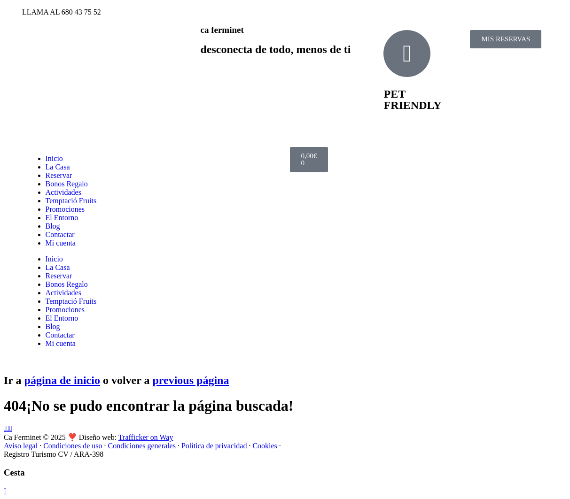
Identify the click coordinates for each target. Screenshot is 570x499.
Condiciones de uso (72, 446)
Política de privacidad (214, 446)
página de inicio (62, 380)
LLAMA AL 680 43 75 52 (61, 12)
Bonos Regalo (67, 184)
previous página (190, 380)
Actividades (63, 192)
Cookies (264, 446)
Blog (53, 226)
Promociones (65, 209)
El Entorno (62, 218)
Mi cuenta (61, 243)
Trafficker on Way (145, 437)
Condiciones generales (141, 446)
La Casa (58, 167)
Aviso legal (21, 446)
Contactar (60, 234)
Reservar (59, 175)
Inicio (54, 158)
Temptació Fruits (71, 201)
